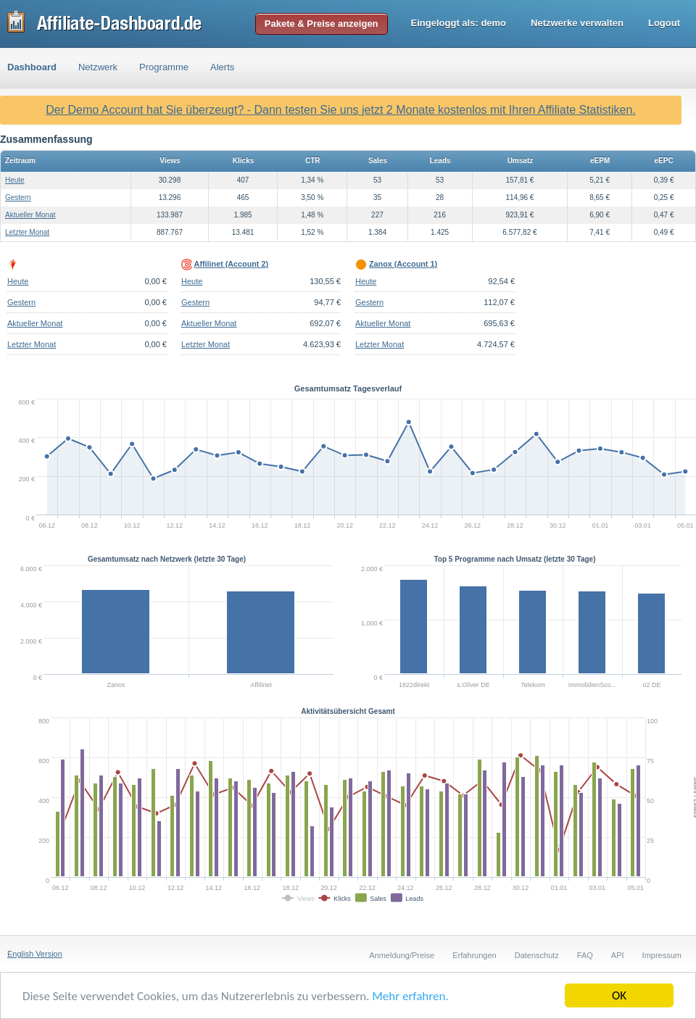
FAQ (585, 955)
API (617, 955)
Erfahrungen (474, 955)
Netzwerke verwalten (577, 22)
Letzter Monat (27, 232)
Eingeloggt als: (458, 22)
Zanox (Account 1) (403, 263)
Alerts (222, 67)
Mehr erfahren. (410, 996)
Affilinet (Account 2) (231, 263)
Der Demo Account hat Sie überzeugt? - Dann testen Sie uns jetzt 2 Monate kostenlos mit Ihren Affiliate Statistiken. (340, 110)
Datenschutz (537, 955)
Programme (163, 67)
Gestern (18, 197)
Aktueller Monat (30, 215)
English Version (34, 953)
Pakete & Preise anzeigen (321, 23)
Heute (15, 180)
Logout (664, 22)
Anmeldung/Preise (401, 955)
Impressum (662, 955)
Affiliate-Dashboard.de (104, 23)
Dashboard (32, 67)
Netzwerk (97, 67)
